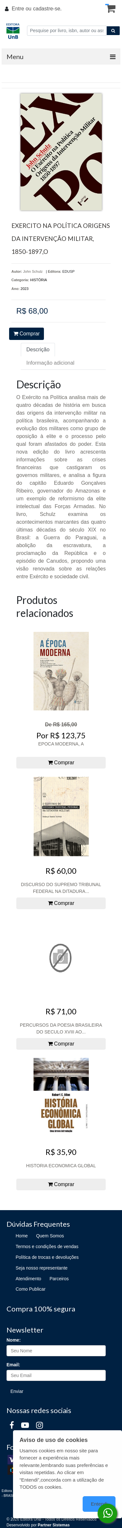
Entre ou (21, 8)
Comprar (26, 333)
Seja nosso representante (42, 1268)
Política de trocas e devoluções (47, 1257)
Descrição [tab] (37, 349)
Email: (13, 1364)
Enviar (16, 1391)
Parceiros (59, 1278)
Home (22, 1235)
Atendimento (28, 1278)
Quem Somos (50, 1235)
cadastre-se (46, 8)
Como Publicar (31, 1289)
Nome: (14, 1340)
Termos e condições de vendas (47, 1246)
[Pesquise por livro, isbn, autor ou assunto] (66, 31)
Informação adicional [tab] (50, 363)
